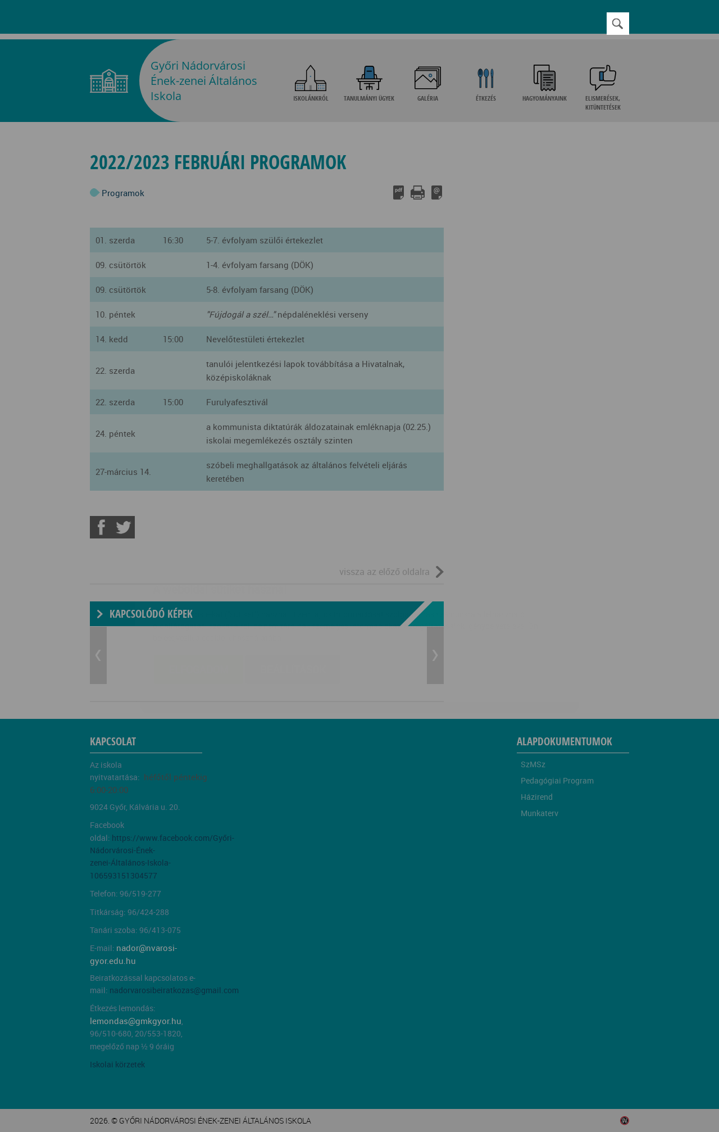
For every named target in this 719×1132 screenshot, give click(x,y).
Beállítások (293, 602)
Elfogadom (199, 602)
